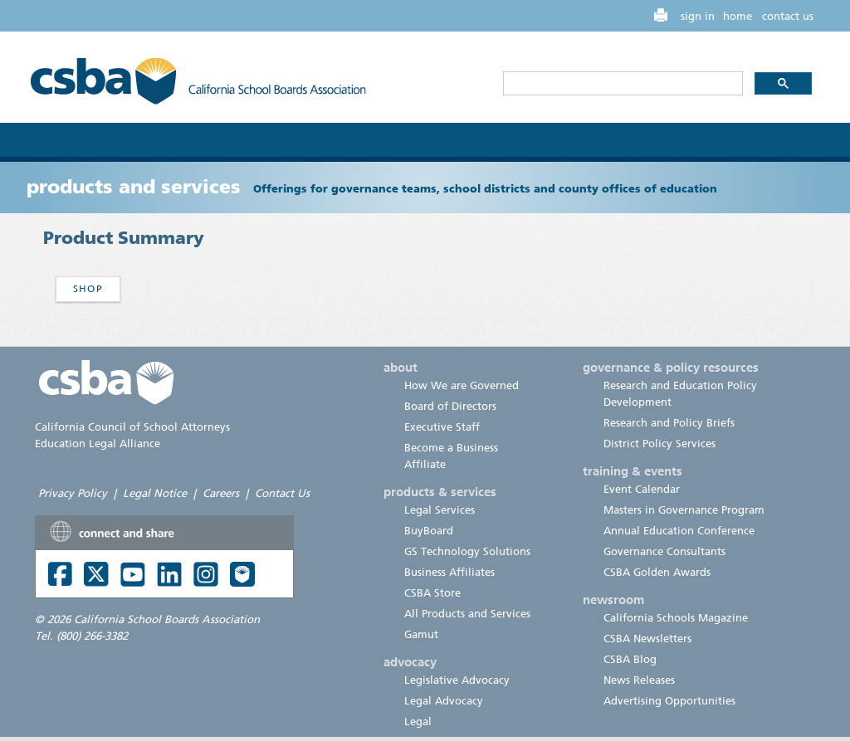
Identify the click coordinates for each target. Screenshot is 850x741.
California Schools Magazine (675, 618)
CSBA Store (432, 593)
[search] (621, 83)
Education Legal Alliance (97, 443)
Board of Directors (450, 406)
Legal (418, 721)
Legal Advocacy (443, 701)
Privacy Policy (72, 493)
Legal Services (439, 510)
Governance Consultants (664, 551)
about (400, 367)
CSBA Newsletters (647, 638)
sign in (698, 16)
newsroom (613, 599)
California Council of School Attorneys (132, 427)
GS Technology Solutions (467, 551)
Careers (221, 493)
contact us (787, 16)
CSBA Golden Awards (657, 572)
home (737, 16)
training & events (632, 471)
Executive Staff (442, 427)
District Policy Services (659, 443)
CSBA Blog (630, 659)
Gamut (421, 634)
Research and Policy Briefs (669, 423)
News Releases (639, 680)
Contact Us (282, 493)
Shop (88, 289)
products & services (439, 492)
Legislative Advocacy (457, 680)
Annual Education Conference (679, 530)
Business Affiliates (449, 572)
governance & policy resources (671, 367)
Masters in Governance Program (684, 510)
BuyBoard (428, 530)
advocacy (410, 662)
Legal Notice (155, 493)
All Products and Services (467, 613)
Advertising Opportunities (669, 701)
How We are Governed (461, 385)
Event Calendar (641, 489)
